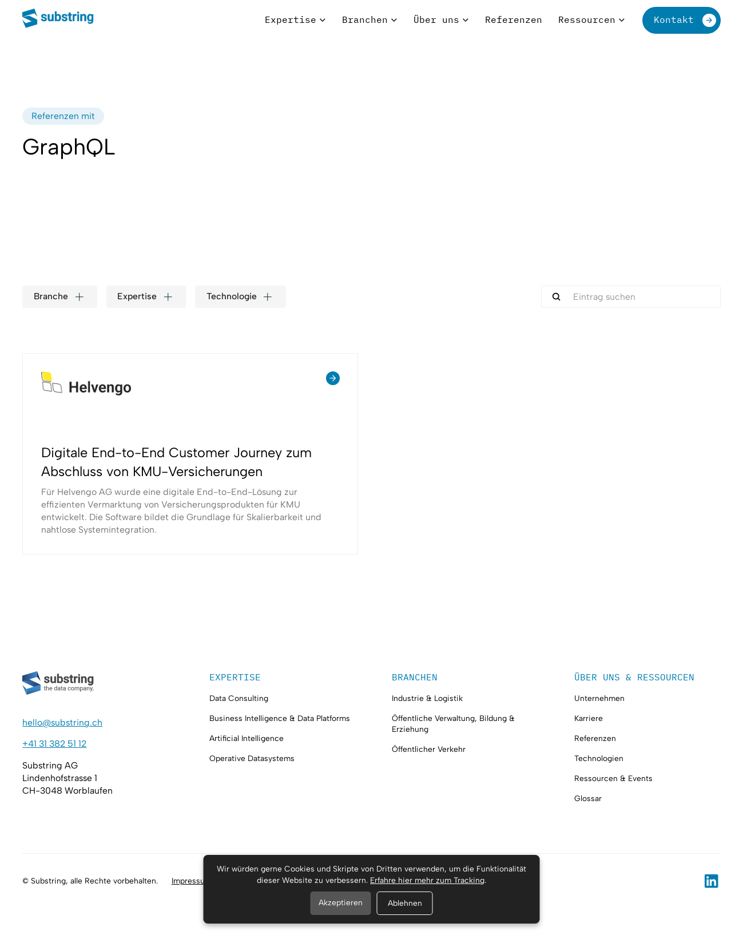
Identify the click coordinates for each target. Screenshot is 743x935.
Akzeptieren (341, 902)
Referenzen (595, 738)
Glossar (588, 798)
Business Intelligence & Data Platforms (279, 718)
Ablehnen (405, 903)
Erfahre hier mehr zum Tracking (427, 880)
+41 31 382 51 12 (54, 743)
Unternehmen (599, 698)
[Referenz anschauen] (190, 453)
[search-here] (631, 297)
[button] (295, 20)
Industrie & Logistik (427, 698)
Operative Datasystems (252, 758)
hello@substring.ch (62, 722)
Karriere (588, 718)
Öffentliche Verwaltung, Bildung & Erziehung (453, 724)
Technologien (598, 758)
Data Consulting (238, 698)
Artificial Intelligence (246, 738)
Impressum (192, 880)
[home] (58, 20)
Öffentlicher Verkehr (429, 749)
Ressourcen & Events (613, 778)
